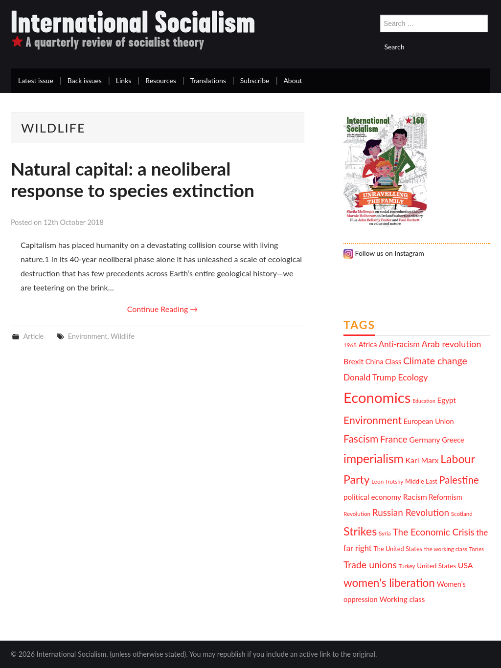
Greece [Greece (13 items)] (453, 440)
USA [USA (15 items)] (465, 565)
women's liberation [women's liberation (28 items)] (389, 582)
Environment (88, 336)
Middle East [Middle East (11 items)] (421, 481)
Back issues (85, 80)
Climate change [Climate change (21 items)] (435, 360)
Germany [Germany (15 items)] (424, 439)
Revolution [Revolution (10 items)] (356, 513)
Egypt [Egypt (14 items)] (446, 400)
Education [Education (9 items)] (423, 401)
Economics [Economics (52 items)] (376, 397)
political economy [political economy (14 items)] (372, 496)
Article (33, 336)
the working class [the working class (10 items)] (445, 548)
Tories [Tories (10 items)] (476, 548)
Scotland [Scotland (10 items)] (462, 513)
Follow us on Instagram (383, 253)
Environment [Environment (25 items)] (372, 420)
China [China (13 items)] (374, 361)
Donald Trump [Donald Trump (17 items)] (369, 377)
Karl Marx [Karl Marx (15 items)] (422, 460)
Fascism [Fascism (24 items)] (360, 438)
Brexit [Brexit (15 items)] (353, 361)
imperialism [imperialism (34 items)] (373, 458)
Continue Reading (162, 308)
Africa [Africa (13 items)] (368, 344)
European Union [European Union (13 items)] (429, 421)
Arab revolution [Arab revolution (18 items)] (451, 343)
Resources (160, 80)
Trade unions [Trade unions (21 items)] (370, 564)
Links (124, 80)
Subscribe (255, 80)
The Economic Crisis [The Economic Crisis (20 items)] (434, 531)
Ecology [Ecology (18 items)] (413, 377)
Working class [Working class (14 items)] (402, 599)
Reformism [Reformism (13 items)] (445, 497)
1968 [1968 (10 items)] (350, 344)
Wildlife (123, 336)
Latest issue (35, 80)
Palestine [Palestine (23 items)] (459, 480)
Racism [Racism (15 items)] (415, 496)
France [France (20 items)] (394, 439)
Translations (208, 80)
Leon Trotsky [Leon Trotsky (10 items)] (387, 481)
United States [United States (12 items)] (436, 566)
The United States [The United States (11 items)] (397, 549)
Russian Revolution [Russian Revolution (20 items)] (410, 512)
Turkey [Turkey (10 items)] (407, 565)
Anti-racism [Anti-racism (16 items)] (399, 344)
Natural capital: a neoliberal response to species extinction (132, 179)
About (292, 80)
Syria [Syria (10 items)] (385, 533)
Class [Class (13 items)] (393, 361)
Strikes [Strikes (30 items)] (360, 531)
